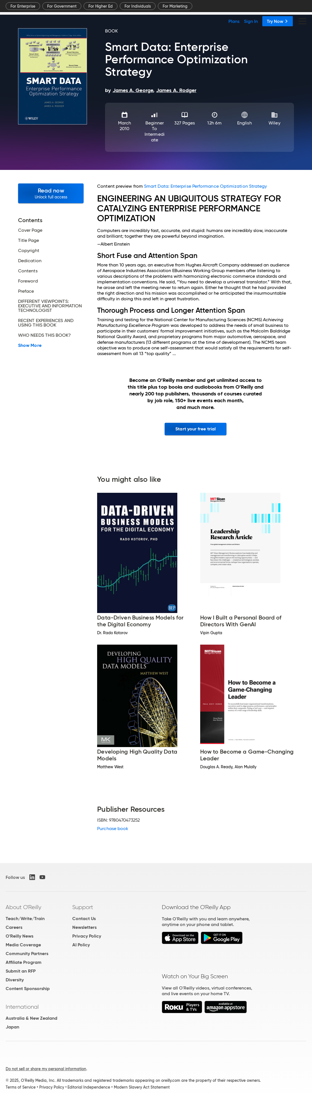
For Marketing (175, 6)
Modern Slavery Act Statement (142, 1087)
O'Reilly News (19, 936)
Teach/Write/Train (25, 918)
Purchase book (112, 828)
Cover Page (30, 230)
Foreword (28, 281)
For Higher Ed (100, 6)
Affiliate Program (24, 962)
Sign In (251, 21)
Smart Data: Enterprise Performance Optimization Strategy (205, 186)
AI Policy (81, 945)
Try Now (277, 21)
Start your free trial (195, 429)
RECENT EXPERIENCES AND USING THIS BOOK (45, 322)
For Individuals (138, 6)
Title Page (28, 240)
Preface (26, 291)
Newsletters (84, 927)
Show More (30, 345)
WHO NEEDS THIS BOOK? (44, 335)
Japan (12, 1027)
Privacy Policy (86, 936)
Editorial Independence (88, 1087)
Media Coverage (23, 945)
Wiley (274, 123)
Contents (28, 271)
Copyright (28, 250)
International (22, 1006)
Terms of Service (21, 1087)
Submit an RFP (21, 971)
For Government (62, 6)
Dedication (30, 261)
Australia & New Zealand (31, 1018)
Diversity (15, 980)
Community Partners (27, 953)
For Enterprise (22, 6)
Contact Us (84, 918)
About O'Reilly (23, 907)
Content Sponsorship (28, 988)
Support (82, 907)
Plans (233, 21)
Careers (14, 927)
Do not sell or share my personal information (46, 1068)
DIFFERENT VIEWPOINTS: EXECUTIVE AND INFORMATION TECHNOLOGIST (50, 306)
